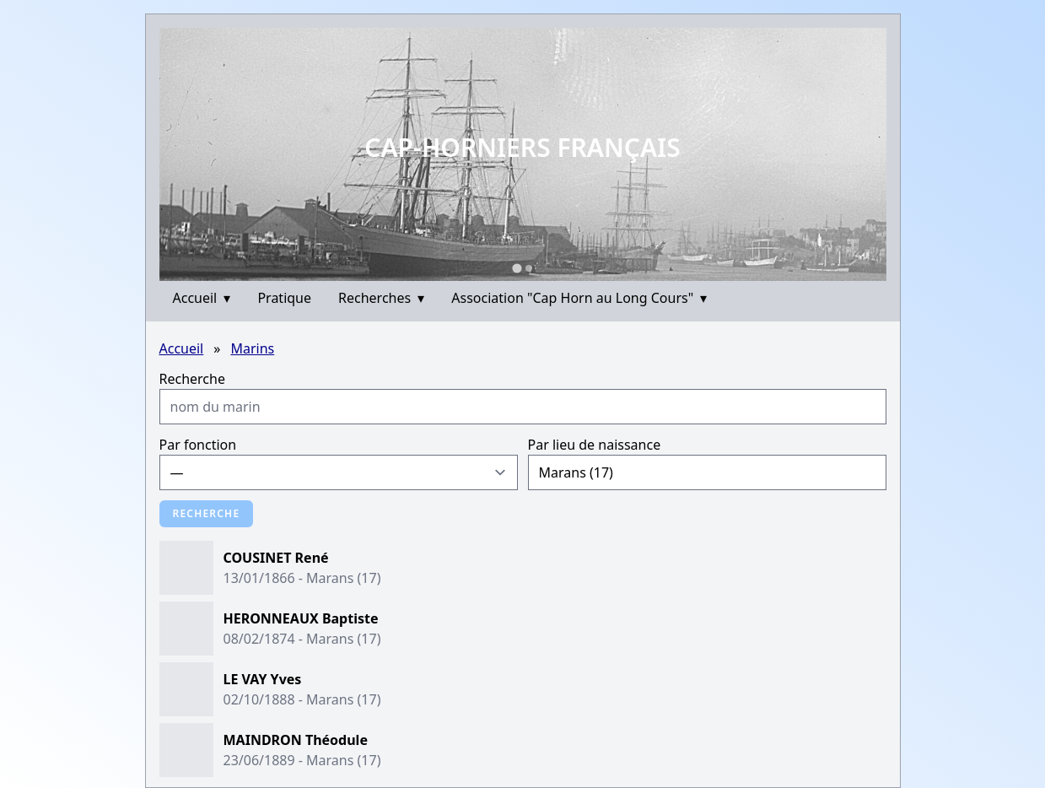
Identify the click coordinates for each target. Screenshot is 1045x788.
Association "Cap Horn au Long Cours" (579, 298)
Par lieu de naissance (594, 444)
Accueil (202, 298)
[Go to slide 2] (528, 268)
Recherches (381, 298)
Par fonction (198, 444)
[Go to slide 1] (516, 268)
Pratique (284, 298)
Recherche (192, 379)
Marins (252, 348)
